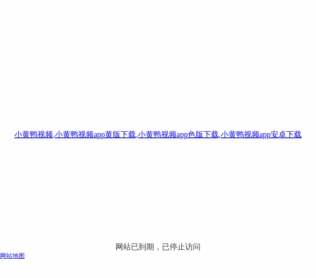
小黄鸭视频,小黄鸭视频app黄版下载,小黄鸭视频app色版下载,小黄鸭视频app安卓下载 (158, 134)
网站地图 (12, 256)
